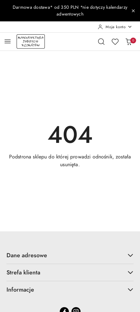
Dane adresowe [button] (70, 255)
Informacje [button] (70, 289)
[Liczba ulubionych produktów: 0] (115, 41)
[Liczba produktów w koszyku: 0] (128, 41)
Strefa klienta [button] (70, 272)
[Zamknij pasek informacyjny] (133, 11)
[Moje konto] (115, 26)
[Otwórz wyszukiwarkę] (101, 41)
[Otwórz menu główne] (7, 41)
